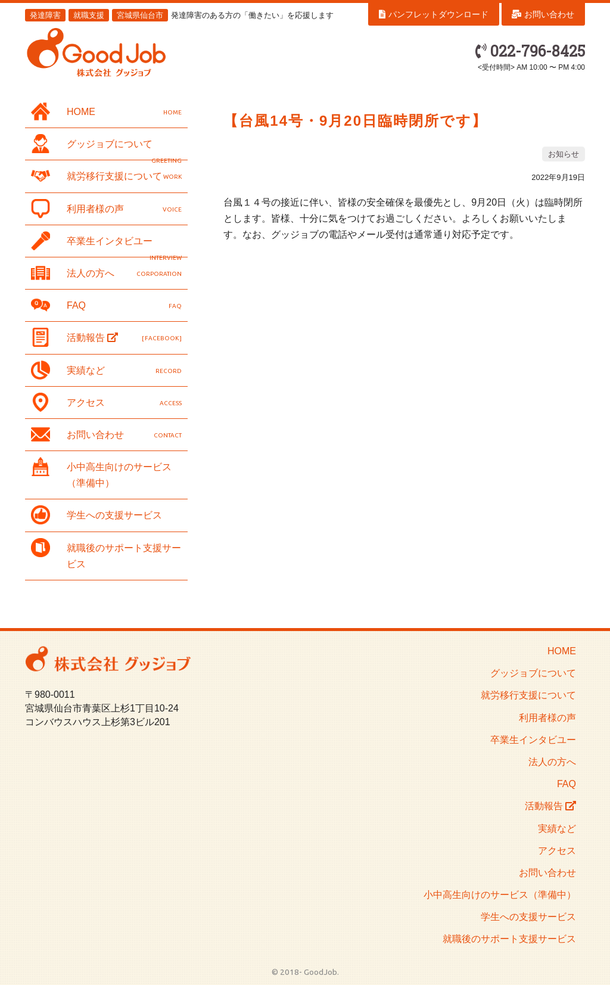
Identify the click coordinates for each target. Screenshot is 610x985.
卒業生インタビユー (106, 243)
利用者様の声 (106, 208)
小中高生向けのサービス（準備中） (101, 472)
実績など (106, 370)
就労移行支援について (106, 175)
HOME (106, 111)
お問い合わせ (543, 14)
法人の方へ (106, 272)
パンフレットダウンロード (433, 14)
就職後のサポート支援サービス (106, 553)
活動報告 (106, 337)
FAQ (106, 305)
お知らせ (563, 154)
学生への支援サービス (96, 514)
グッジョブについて (106, 146)
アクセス (106, 402)
